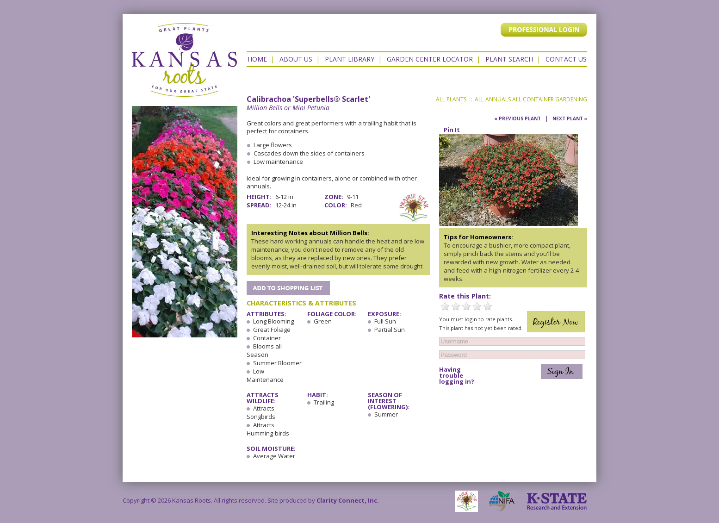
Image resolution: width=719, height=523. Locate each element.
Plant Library (349, 59)
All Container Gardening (549, 99)
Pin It (452, 129)
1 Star (445, 306)
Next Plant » (569, 118)
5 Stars (487, 306)
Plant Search (509, 59)
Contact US (566, 59)
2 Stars (455, 306)
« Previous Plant (517, 118)
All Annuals (493, 99)
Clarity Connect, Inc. (347, 500)
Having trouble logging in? (456, 376)
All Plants (451, 99)
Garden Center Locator (430, 59)
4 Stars (477, 306)
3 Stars (466, 306)
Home (257, 59)
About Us (295, 59)
